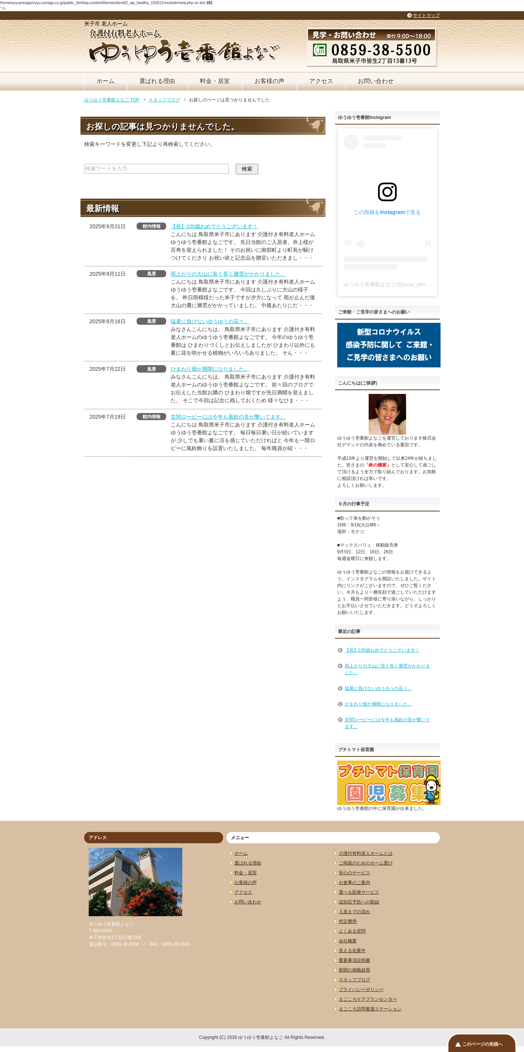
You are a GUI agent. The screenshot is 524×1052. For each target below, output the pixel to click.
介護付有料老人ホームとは (366, 853)
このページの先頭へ (482, 1044)
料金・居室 (215, 81)
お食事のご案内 (354, 882)
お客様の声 (269, 81)
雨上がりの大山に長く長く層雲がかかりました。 (228, 274)
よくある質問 (352, 931)
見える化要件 (352, 950)
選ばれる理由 (157, 81)
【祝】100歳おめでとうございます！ (214, 226)
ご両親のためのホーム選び (366, 863)
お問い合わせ (376, 81)
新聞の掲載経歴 (354, 970)
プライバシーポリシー (361, 989)
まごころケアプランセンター (368, 999)
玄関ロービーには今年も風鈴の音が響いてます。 (228, 417)
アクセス (321, 81)
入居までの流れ (354, 911)
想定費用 (348, 921)
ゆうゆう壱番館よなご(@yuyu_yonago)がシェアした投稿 (411, 284)
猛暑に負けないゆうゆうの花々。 (210, 321)
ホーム (106, 81)
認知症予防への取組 (359, 902)
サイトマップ (426, 15)
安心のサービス (354, 872)
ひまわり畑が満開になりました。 (210, 369)
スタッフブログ (354, 979)
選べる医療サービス (359, 892)
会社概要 (348, 941)
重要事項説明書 (354, 960)
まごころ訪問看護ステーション (370, 1009)
